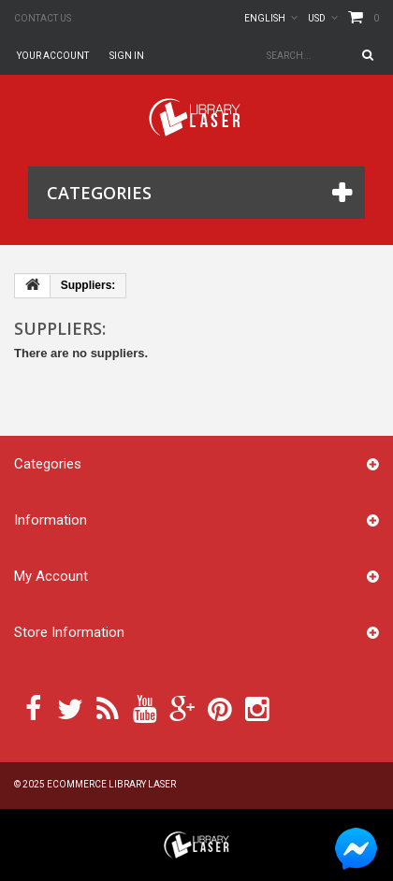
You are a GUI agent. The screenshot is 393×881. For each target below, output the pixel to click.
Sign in (126, 56)
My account (51, 576)
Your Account (53, 56)
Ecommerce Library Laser (111, 784)
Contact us (42, 18)
